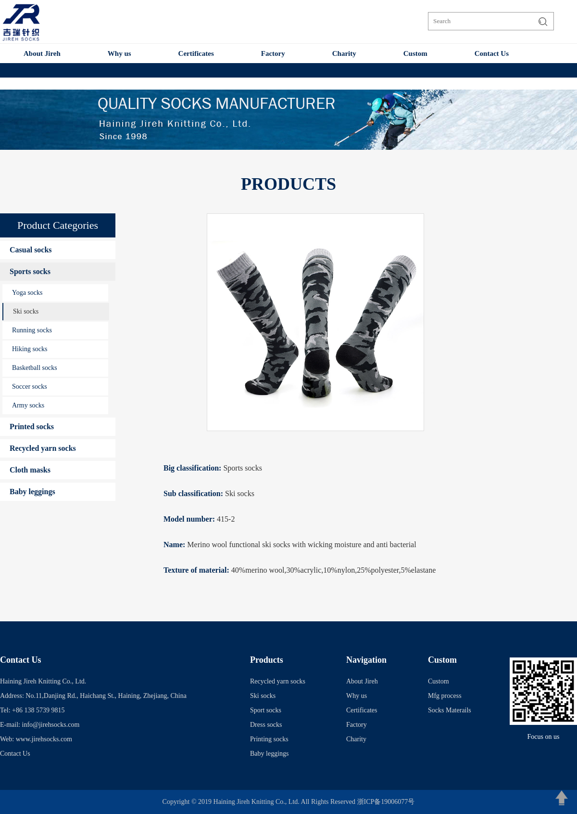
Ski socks (25, 311)
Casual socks (31, 250)
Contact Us (492, 53)
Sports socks (30, 271)
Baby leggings (32, 491)
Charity (344, 53)
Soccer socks (29, 386)
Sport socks (265, 710)
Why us (119, 53)
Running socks (32, 330)
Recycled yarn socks (43, 448)
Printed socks (32, 426)
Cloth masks (30, 470)
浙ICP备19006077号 (386, 801)
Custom (415, 53)
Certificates (196, 53)
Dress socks (266, 724)
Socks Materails (449, 710)
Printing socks (269, 739)
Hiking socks (30, 349)
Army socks (28, 405)
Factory (273, 53)
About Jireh (42, 53)
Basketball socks (34, 367)
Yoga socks (27, 292)
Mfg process (445, 695)
